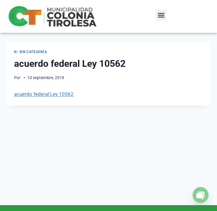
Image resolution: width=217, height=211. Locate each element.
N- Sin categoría (30, 52)
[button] (161, 15)
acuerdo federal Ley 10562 (44, 94)
